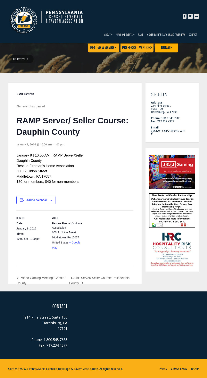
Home (163, 368)
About (108, 35)
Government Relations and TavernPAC (166, 35)
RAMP (140, 35)
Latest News (179, 368)
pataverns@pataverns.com (168, 130)
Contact (193, 35)
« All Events (25, 94)
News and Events (125, 35)
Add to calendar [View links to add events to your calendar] (36, 200)
